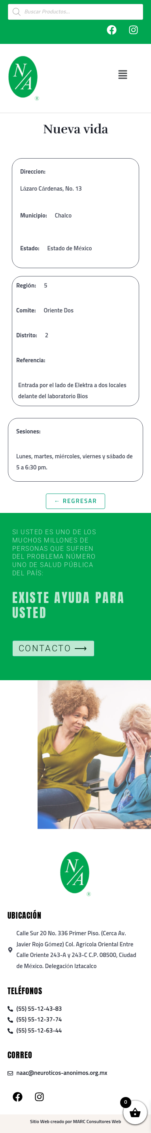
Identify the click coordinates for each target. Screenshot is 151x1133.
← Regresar (75, 501)
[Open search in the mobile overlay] (75, 12)
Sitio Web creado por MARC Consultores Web (75, 1122)
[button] (122, 74)
